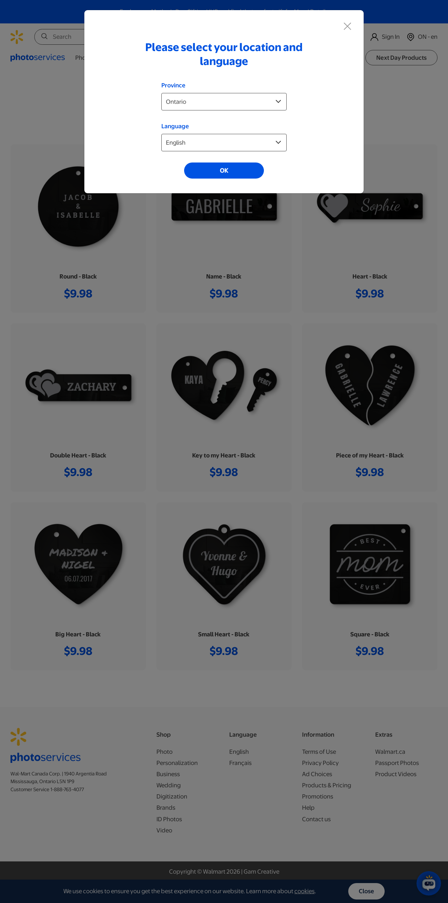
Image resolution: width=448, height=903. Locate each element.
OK (224, 170)
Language (175, 126)
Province (173, 85)
